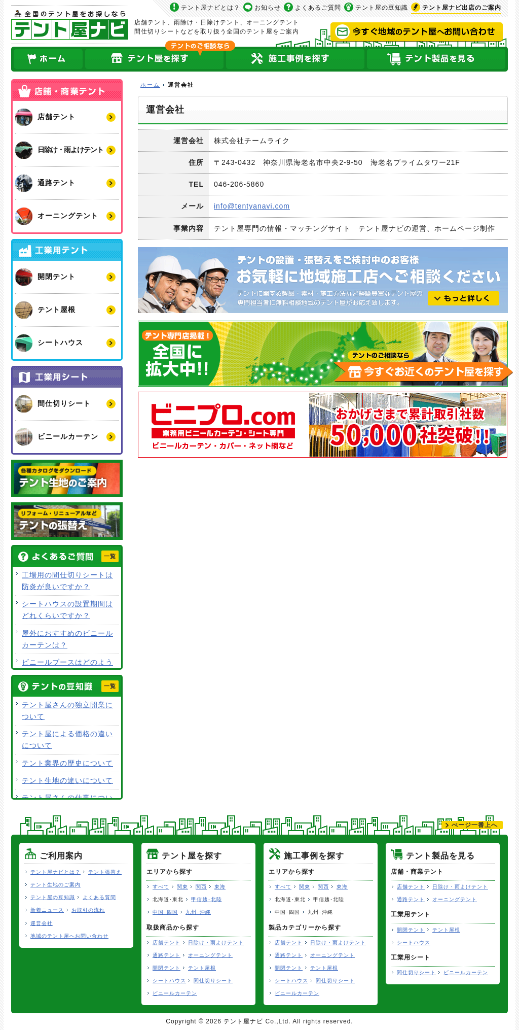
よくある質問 (99, 897)
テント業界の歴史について (67, 763)
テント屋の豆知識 (381, 7)
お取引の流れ (88, 910)
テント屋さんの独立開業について (67, 710)
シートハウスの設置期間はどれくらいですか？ (67, 610)
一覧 (110, 556)
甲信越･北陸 (206, 899)
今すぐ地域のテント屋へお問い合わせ (416, 32)
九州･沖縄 (198, 912)
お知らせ (267, 7)
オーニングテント (210, 955)
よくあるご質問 (318, 7)
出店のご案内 (461, 7)
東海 (220, 886)
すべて (161, 886)
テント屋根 (202, 968)
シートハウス (169, 980)
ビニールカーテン (175, 993)
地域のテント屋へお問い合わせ (69, 936)
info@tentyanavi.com (252, 206)
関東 (182, 886)
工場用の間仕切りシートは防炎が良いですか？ (67, 581)
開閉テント (166, 968)
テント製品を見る (437, 59)
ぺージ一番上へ (475, 825)
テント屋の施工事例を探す (295, 59)
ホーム (47, 59)
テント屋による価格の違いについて (67, 739)
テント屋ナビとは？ (210, 7)
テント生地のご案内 (55, 884)
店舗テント (166, 942)
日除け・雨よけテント (216, 942)
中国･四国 (165, 912)
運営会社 (41, 923)
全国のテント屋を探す (154, 59)
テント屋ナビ (69, 24)
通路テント (166, 955)
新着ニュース (47, 910)
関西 (201, 886)
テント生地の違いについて (67, 780)
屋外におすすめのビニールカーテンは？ (67, 639)
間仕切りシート (213, 980)
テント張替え (105, 872)
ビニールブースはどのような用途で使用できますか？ (67, 668)
